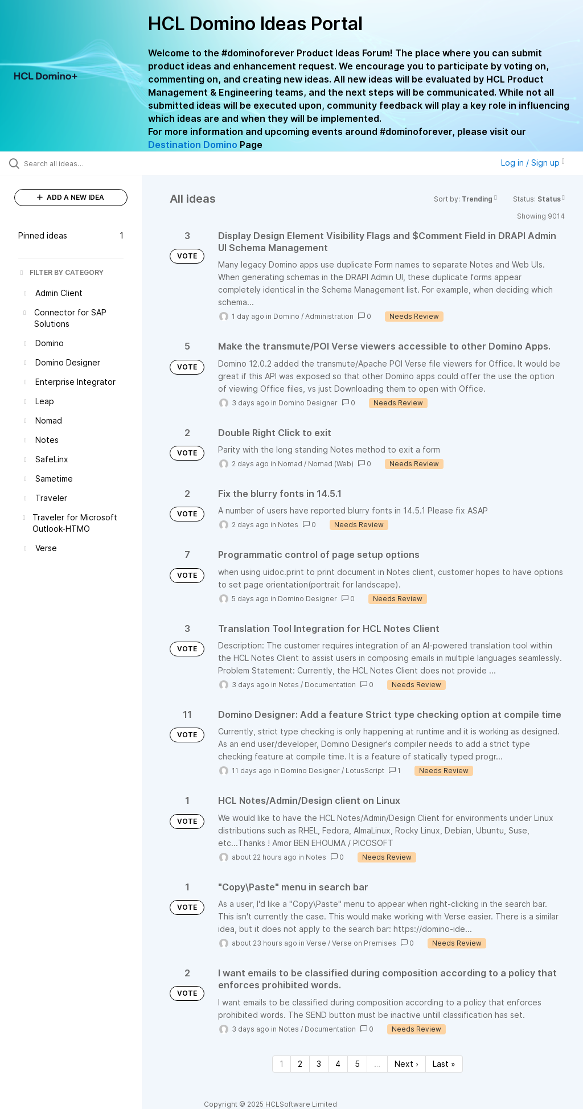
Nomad (290, 463)
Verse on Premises (364, 943)
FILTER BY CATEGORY (61, 272)
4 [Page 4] (337, 1064)
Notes (288, 524)
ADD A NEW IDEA (70, 197)
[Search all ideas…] (76, 163)
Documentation (330, 684)
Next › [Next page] (406, 1064)
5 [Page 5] (357, 1064)
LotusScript (365, 770)
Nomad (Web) (331, 463)
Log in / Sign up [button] (533, 162)
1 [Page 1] (282, 1064)
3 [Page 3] (319, 1064)
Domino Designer (308, 403)
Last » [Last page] (444, 1064)
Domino (286, 316)
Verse (316, 943)
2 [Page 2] (300, 1064)
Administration (329, 316)
